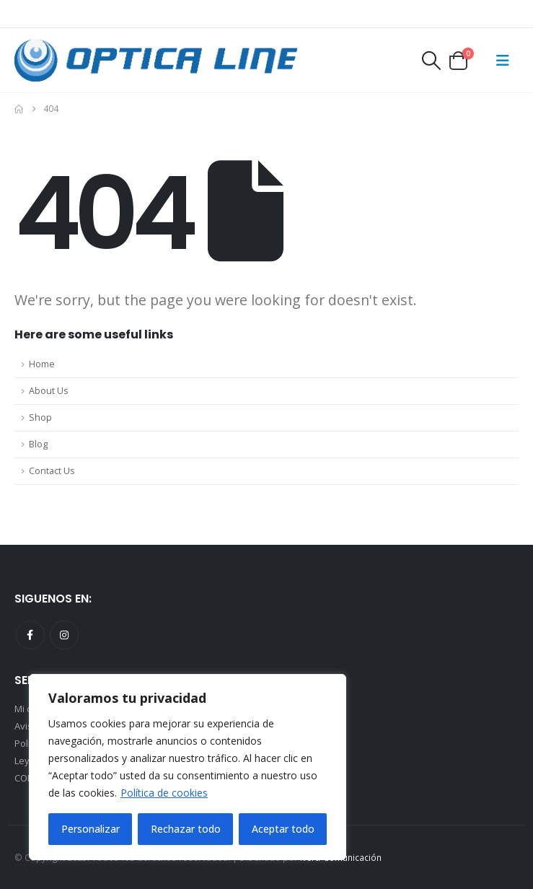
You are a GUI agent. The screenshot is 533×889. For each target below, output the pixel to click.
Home (42, 364)
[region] (187, 767)
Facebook (30, 635)
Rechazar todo (186, 829)
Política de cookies (164, 793)
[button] (430, 60)
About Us (49, 391)
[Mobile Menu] (503, 60)
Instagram (64, 635)
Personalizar (90, 829)
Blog (38, 444)
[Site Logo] (155, 60)
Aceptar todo (283, 829)
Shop (40, 417)
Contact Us (52, 471)
